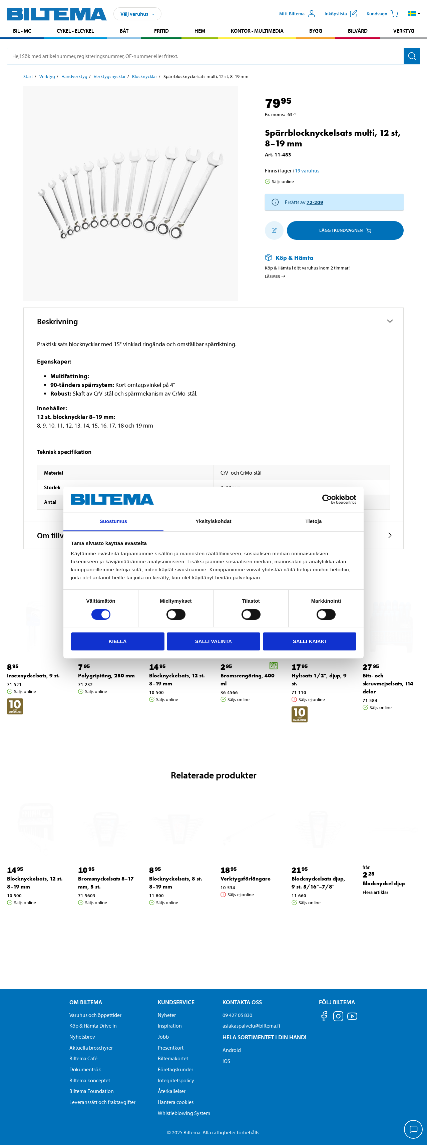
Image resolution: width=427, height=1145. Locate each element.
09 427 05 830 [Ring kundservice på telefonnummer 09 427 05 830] (237, 1015)
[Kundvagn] (382, 14)
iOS (226, 1061)
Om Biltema (85, 1002)
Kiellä (117, 641)
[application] (413, 1130)
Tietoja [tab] (314, 521)
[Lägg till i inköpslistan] (274, 230)
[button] (414, 14)
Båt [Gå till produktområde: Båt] (124, 30)
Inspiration (170, 1025)
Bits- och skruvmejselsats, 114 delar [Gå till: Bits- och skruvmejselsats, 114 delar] (388, 683)
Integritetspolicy (176, 1080)
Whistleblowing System (184, 1113)
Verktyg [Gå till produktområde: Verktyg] (403, 30)
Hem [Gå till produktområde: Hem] (199, 30)
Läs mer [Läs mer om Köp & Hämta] (275, 276)
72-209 (315, 202)
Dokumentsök (85, 1069)
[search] (213, 56)
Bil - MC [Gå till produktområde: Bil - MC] (22, 30)
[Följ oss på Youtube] (352, 1019)
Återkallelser (171, 1091)
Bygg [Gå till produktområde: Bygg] (315, 30)
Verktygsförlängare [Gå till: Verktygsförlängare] (246, 878)
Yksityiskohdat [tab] (213, 521)
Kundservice (176, 1002)
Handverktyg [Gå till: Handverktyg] (74, 76)
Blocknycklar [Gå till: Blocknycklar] (144, 76)
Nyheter (167, 1015)
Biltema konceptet (89, 1080)
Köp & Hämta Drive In (93, 1025)
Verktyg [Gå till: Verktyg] (47, 76)
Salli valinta (213, 641)
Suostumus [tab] (113, 521)
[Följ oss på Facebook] (324, 1017)
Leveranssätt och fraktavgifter (102, 1102)
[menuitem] (22, 31)
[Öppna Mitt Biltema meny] (297, 14)
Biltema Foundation (91, 1091)
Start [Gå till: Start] (28, 76)
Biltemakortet (173, 1058)
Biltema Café (83, 1058)
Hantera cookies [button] (175, 1102)
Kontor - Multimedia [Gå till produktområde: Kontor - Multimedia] (257, 30)
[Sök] (412, 56)
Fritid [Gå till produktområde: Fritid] (161, 30)
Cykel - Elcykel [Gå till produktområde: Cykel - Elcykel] (75, 30)
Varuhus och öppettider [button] (95, 1015)
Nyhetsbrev (82, 1036)
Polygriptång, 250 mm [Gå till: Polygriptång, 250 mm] (106, 675)
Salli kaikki (309, 641)
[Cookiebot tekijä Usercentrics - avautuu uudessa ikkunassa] (327, 499)
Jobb (163, 1036)
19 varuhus (307, 170)
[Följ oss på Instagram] (338, 1017)
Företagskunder (175, 1069)
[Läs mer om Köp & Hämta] (327, 257)
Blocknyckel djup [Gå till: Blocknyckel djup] (384, 883)
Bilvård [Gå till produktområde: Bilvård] (358, 30)
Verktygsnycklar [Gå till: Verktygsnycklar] (110, 76)
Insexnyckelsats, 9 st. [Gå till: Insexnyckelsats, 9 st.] (33, 675)
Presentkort (170, 1047)
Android (232, 1050)
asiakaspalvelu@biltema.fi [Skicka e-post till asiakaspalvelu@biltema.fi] (251, 1025)
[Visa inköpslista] (341, 14)
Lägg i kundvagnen (345, 230)
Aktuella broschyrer (91, 1047)
